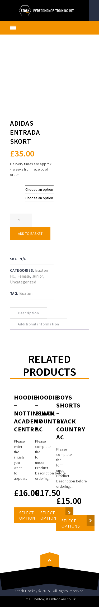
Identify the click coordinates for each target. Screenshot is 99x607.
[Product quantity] (21, 220)
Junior (37, 276)
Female (23, 276)
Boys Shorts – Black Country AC (70, 417)
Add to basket (30, 233)
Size (15, 188)
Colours (17, 196)
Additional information (38, 324)
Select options (71, 523)
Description (28, 313)
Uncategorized (23, 282)
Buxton (25, 293)
